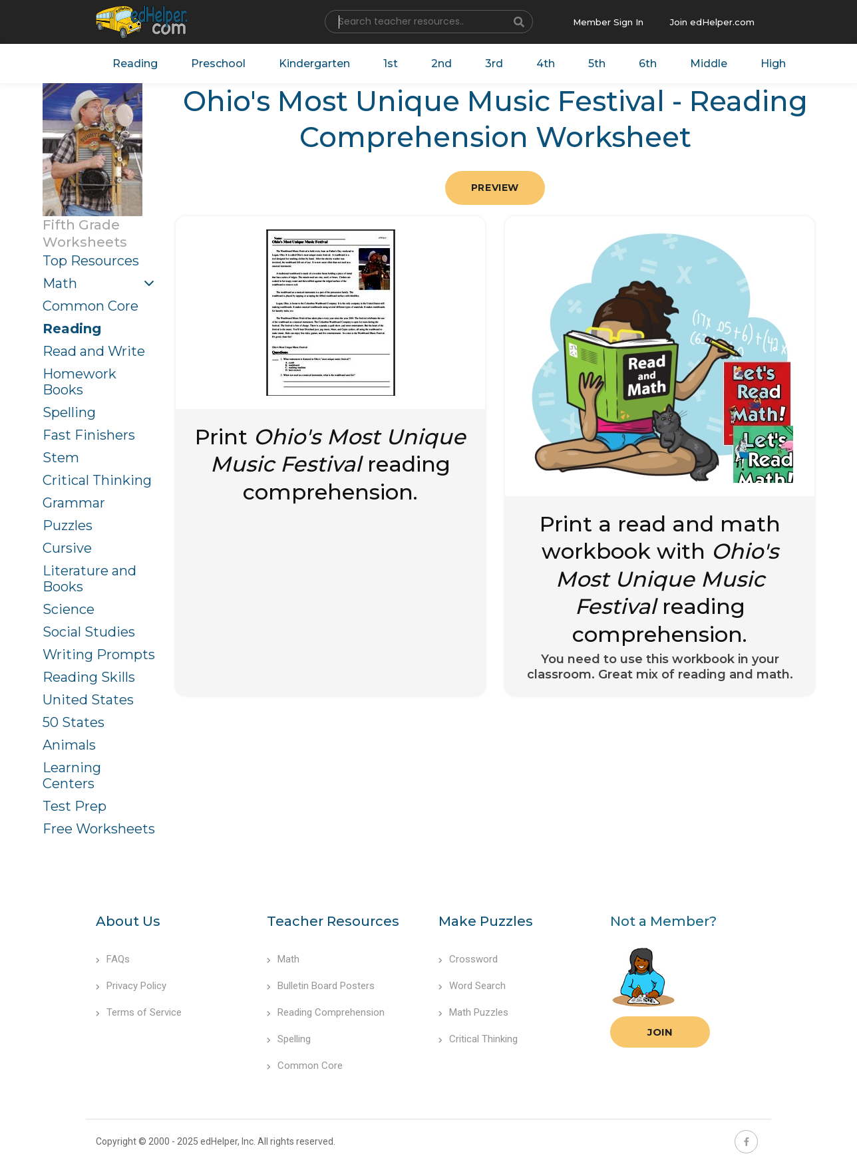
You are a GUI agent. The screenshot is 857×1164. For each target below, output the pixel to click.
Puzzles (67, 525)
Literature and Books (89, 579)
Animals (69, 745)
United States (88, 700)
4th (545, 63)
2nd (441, 63)
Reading (135, 63)
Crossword (468, 959)
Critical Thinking (97, 480)
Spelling (69, 412)
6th (648, 63)
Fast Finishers (89, 435)
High (773, 63)
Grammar (74, 503)
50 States (73, 722)
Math (60, 283)
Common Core (90, 306)
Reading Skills (89, 677)
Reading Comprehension (326, 1012)
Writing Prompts (99, 654)
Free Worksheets (99, 829)
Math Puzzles (473, 1012)
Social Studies (89, 632)
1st (390, 63)
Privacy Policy (131, 986)
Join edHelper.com (712, 22)
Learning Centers (72, 776)
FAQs (113, 959)
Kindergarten (314, 63)
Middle (708, 63)
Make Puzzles (485, 921)
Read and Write (94, 351)
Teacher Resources (333, 921)
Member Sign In (608, 22)
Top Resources (91, 261)
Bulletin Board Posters (321, 986)
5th (596, 63)
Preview (495, 188)
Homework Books (79, 382)
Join (660, 1032)
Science (68, 609)
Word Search (472, 986)
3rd (494, 63)
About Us (128, 921)
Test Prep (74, 806)
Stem (61, 458)
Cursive (67, 548)
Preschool (218, 63)
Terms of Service (139, 1012)
